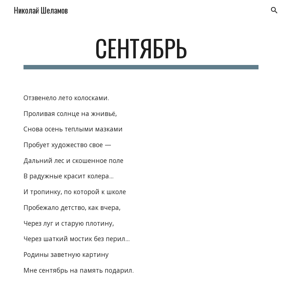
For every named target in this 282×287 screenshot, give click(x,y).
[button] (273, 10)
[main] (141, 51)
